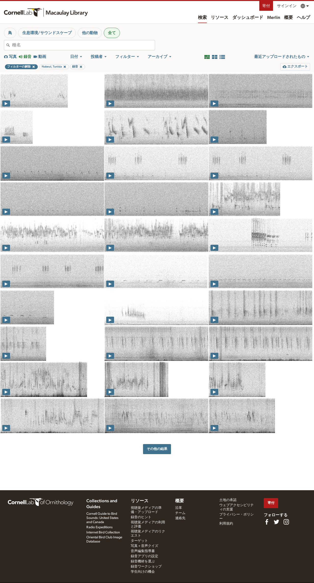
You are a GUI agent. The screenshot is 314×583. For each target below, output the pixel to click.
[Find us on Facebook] (267, 522)
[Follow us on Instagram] (286, 522)
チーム (180, 513)
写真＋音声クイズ (144, 546)
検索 (202, 17)
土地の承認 (227, 500)
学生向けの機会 (143, 571)
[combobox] (83, 45)
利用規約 (226, 523)
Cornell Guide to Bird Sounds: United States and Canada (102, 518)
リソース (219, 17)
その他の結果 (157, 449)
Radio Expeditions (99, 527)
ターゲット (139, 540)
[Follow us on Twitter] (276, 522)
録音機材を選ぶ (143, 561)
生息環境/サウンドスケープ (47, 33)
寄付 (266, 6)
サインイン (287, 6)
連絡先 (180, 518)
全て (112, 33)
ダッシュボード (247, 17)
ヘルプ (303, 17)
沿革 (178, 508)
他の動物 (90, 33)
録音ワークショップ (146, 566)
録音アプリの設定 (144, 556)
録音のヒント (141, 517)
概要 (288, 17)
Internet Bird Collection (103, 532)
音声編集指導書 (143, 551)
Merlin (273, 17)
